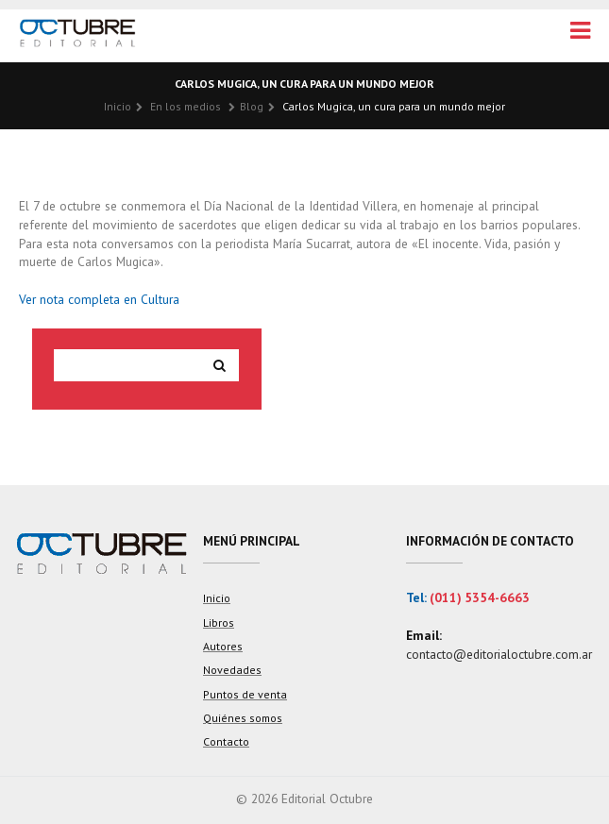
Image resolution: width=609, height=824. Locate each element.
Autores (223, 646)
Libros (218, 622)
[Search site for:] (128, 365)
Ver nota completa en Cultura (99, 299)
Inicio (117, 106)
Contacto (226, 741)
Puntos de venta (245, 694)
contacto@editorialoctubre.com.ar (499, 654)
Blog (251, 106)
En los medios (185, 106)
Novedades (232, 670)
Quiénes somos (242, 718)
